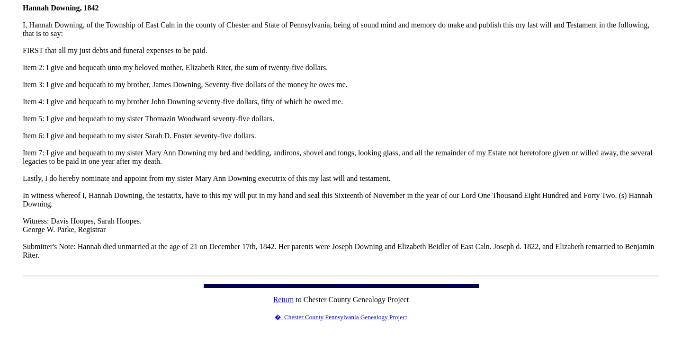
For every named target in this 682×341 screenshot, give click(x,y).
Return (283, 300)
